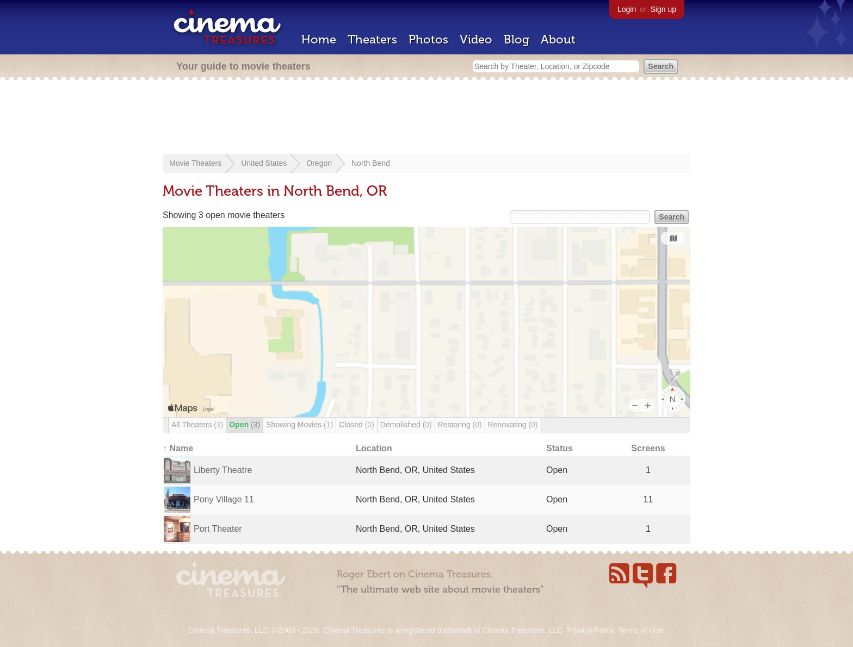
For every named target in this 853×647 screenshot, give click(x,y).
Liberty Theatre (223, 470)
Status (559, 448)
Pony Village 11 (224, 499)
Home (318, 39)
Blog (516, 39)
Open (244, 424)
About (558, 39)
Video (476, 39)
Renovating (513, 424)
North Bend (370, 163)
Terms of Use (640, 630)
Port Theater (218, 528)
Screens (648, 448)
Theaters (372, 39)
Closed (356, 424)
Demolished (406, 424)
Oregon (319, 163)
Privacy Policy (590, 630)
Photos (428, 39)
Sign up (663, 9)
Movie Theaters (195, 163)
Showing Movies (299, 424)
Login (626, 9)
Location (374, 448)
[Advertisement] (426, 118)
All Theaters (197, 424)
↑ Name (178, 448)
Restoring (460, 424)
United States (264, 163)
